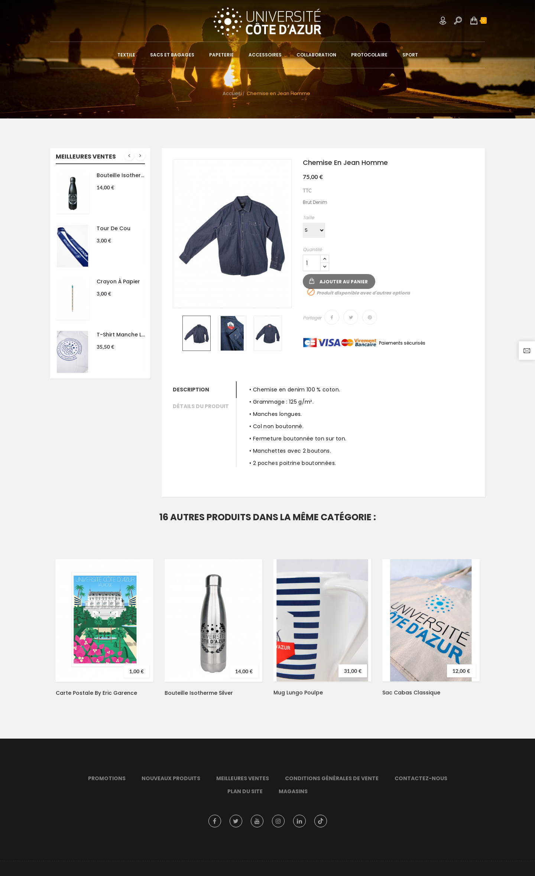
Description (191, 389)
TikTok (320, 821)
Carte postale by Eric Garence (96, 693)
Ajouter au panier (344, 282)
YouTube (257, 821)
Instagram (278, 821)
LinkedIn (299, 821)
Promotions (107, 778)
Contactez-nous (421, 778)
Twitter (236, 821)
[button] (474, 20)
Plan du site (245, 791)
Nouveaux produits (171, 778)
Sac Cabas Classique (411, 692)
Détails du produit (201, 406)
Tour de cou (113, 228)
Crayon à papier (118, 281)
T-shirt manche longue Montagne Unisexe (121, 334)
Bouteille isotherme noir (121, 175)
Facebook (214, 821)
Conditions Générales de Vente (332, 778)
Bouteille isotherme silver (199, 693)
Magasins (293, 791)
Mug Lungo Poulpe (298, 692)
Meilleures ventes (242, 778)
